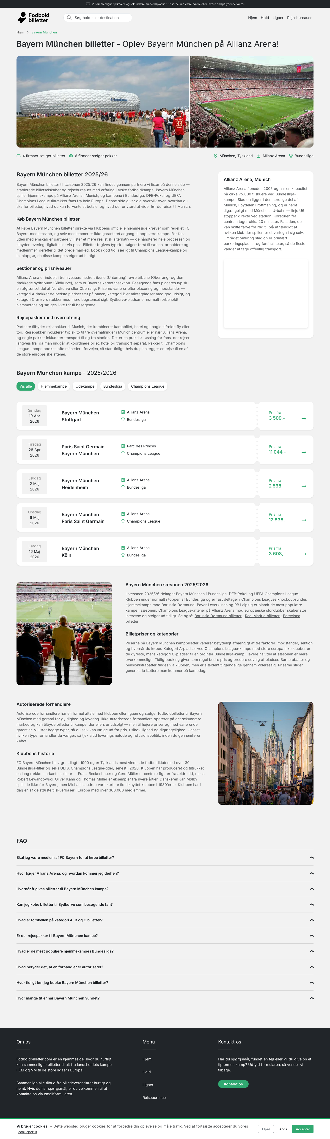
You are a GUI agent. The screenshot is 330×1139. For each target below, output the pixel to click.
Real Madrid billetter (262, 615)
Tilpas (265, 1129)
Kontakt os (233, 1084)
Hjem (252, 17)
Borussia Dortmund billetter (218, 615)
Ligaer (278, 17)
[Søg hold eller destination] (102, 18)
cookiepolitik (27, 1132)
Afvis (283, 1129)
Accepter (303, 1129)
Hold (265, 17)
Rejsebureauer (299, 17)
